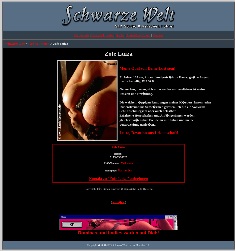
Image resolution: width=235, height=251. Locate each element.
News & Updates (102, 35)
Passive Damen (38, 44)
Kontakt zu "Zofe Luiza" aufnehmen (118, 178)
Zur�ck (118, 202)
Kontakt (158, 35)
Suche (120, 35)
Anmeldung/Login (138, 35)
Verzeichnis (81, 35)
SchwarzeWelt (15, 44)
